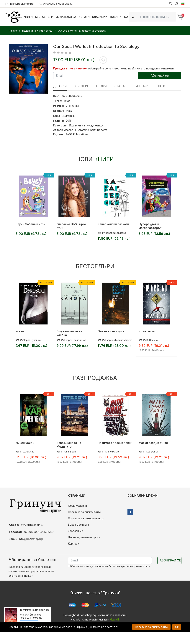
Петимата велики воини (115, 443)
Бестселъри (44, 16)
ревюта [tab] (119, 86)
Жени (20, 331)
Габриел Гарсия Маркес (118, 340)
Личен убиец (25, 443)
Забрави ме (75, 530)
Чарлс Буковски (32, 340)
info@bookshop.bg (20, 3)
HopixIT (114, 619)
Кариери (73, 543)
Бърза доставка (78, 524)
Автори (84, 16)
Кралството (147, 331)
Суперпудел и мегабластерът (150, 226)
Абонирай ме (160, 75)
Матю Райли (112, 451)
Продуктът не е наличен (70, 68)
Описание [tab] (81, 86)
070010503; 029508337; (56, 3)
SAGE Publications (76, 134)
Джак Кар (28, 451)
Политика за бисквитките (84, 512)
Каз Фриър (152, 451)
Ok (176, 626)
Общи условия (77, 505)
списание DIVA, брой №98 (71, 226)
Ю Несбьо (152, 340)
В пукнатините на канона (69, 333)
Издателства (66, 16)
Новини (116, 16)
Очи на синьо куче (111, 331)
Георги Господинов (75, 340)
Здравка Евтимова (115, 233)
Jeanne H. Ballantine (76, 129)
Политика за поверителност (86, 518)
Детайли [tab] (60, 86)
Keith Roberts (98, 129)
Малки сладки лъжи (153, 443)
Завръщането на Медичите (69, 444)
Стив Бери (70, 451)
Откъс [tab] (160, 86)
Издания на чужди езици (86, 125)
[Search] (156, 16)
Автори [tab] (101, 86)
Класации (99, 16)
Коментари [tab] (140, 86)
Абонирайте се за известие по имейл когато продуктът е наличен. (131, 68)
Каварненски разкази (113, 224)
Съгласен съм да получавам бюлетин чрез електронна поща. (109, 566)
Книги (28, 16)
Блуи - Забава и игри (30, 224)
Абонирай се (170, 560)
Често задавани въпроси (84, 537)
